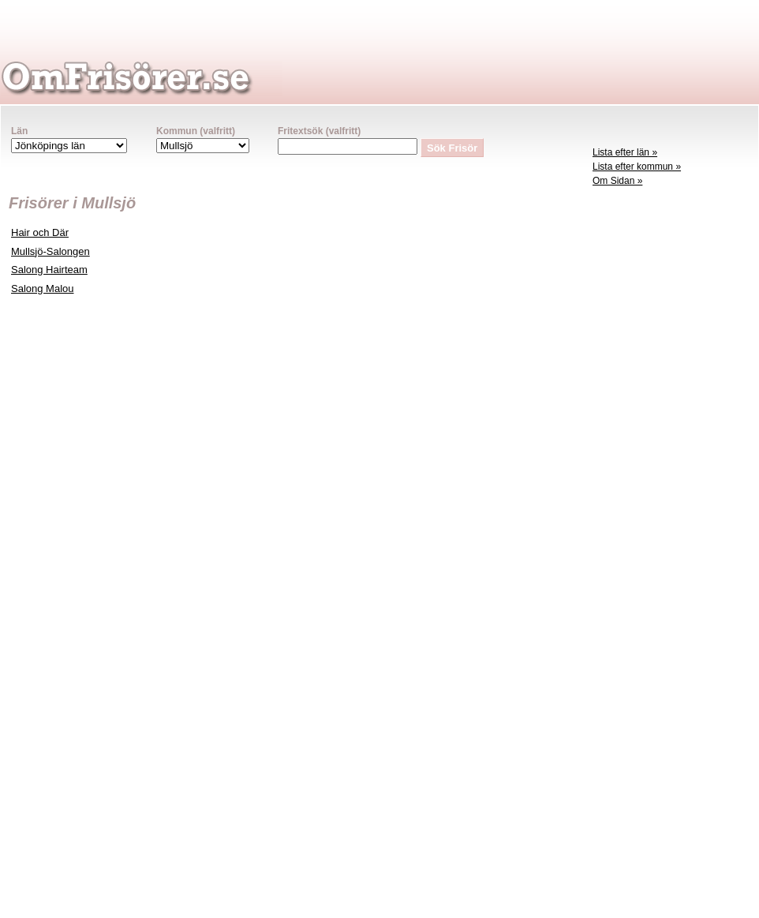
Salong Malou (42, 288)
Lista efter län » (625, 152)
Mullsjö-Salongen (50, 251)
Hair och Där (40, 232)
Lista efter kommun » (637, 166)
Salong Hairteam (49, 269)
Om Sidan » (617, 180)
